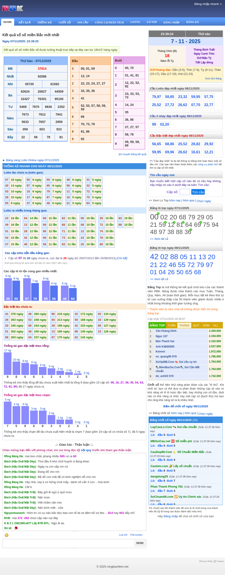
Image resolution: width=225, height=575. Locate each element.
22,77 (208, 105)
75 (206, 224)
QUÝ (196, 325)
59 (162, 224)
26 (171, 272)
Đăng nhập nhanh (208, 4)
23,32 (182, 97)
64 (188, 224)
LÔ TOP (152, 22)
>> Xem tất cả (159, 239)
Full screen (136, 534)
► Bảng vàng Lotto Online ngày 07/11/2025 (30, 160)
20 (173, 217)
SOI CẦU (82, 22)
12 (171, 224)
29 (200, 217)
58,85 (169, 97)
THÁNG (184, 325)
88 (179, 232)
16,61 (195, 152)
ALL (215, 325)
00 (154, 216)
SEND (139, 543)
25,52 (156, 105)
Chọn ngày (204, 201)
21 (153, 224)
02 (164, 217)
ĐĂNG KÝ (192, 22)
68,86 (169, 144)
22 (163, 264)
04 (162, 272)
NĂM (206, 325)
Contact (220, 561)
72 (191, 264)
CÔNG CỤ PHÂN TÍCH (109, 22)
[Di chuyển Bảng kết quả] (132, 154)
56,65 (156, 144)
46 (172, 264)
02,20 (164, 124)
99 (154, 124)
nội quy (86, 450)
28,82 (195, 144)
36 (188, 232)
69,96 (169, 152)
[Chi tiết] (122, 258)
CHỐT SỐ (65, 22)
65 (188, 272)
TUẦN (172, 325)
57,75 (208, 97)
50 (179, 272)
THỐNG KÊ (44, 22)
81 (179, 224)
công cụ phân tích (208, 164)
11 (193, 257)
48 (153, 231)
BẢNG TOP (157, 325)
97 (162, 232)
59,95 (195, 97)
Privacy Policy (206, 561)
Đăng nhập (171, 516)
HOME (7, 22)
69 (197, 224)
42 (154, 256)
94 (215, 224)
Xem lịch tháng (213, 78)
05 (209, 217)
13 (202, 257)
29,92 (208, 144)
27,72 (169, 105)
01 (153, 272)
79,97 (156, 97)
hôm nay (174, 200)
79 (191, 217)
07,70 (195, 105)
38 (170, 232)
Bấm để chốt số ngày (185, 406)
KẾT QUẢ (25, 22)
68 (182, 217)
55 (181, 264)
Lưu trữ (123, 534)
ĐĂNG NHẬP (171, 22)
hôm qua (188, 200)
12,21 (208, 152)
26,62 (182, 105)
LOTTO (135, 22)
